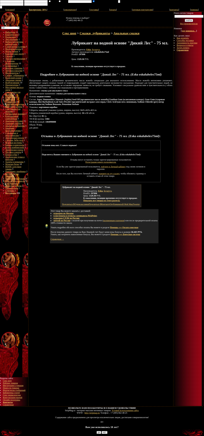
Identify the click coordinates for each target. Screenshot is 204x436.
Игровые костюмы (13, 143)
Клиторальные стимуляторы (11, 117)
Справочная (8, 405)
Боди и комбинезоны (14, 147)
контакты (174, 10)
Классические (11, 34)
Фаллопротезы (12, 73)
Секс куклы (10, 97)
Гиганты (9, 56)
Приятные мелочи (13, 186)
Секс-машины (11, 183)
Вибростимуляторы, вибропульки (14, 43)
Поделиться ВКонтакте (99, 204)
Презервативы (11, 188)
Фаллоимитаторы (13, 49)
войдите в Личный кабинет (113, 167)
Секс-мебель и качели (15, 181)
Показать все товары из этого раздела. (101, 200)
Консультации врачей (12, 397)
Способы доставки (185, 40)
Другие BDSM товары (15, 179)
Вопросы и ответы (185, 45)
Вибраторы (10, 32)
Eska (88, 49)
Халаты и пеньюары (14, 162)
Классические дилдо (14, 54)
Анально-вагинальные (15, 58)
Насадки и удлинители (10, 100)
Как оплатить (183, 38)
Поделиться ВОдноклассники (75, 204)
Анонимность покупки (187, 43)
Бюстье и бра (11, 155)
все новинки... (189, 31)
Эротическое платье (14, 150)
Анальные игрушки (14, 121)
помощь (194, 10)
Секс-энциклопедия (12, 395)
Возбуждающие (12, 82)
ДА (99, 432)
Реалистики (10, 37)
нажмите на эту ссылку (109, 173)
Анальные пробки (13, 123)
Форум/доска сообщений (14, 390)
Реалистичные (11, 51)
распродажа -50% (38, 10)
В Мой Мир (127, 204)
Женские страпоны (13, 68)
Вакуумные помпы (13, 106)
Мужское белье (12, 164)
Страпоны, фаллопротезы (11, 62)
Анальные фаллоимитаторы (13, 129)
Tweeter (136, 204)
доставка (94, 10)
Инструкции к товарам (13, 385)
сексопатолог (70, 10)
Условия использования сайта (125, 410)
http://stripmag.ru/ (92, 413)
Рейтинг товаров (10, 383)
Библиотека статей (11, 393)
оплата (113, 10)
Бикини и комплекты (14, 145)
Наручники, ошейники (15, 171)
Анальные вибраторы (15, 126)
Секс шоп (7, 381)
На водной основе (13, 78)
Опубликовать (116, 204)
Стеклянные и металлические (12, 134)
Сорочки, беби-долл (14, 140)
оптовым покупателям (143, 10)
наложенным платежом (113, 220)
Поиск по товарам (11, 388)
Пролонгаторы (11, 85)
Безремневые (11, 66)
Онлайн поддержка (11, 400)
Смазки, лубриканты (14, 75)
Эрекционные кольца (14, 104)
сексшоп (10, 10)
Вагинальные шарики (15, 114)
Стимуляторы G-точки (15, 46)
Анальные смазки (13, 80)
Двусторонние (11, 39)
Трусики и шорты (13, 152)
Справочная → (57, 239)
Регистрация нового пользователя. (100, 162)
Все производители (189, 24)
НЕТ (104, 432)
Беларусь (96, 49)
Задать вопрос (183, 48)
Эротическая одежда (14, 138)
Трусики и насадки (13, 70)
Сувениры (10, 191)
